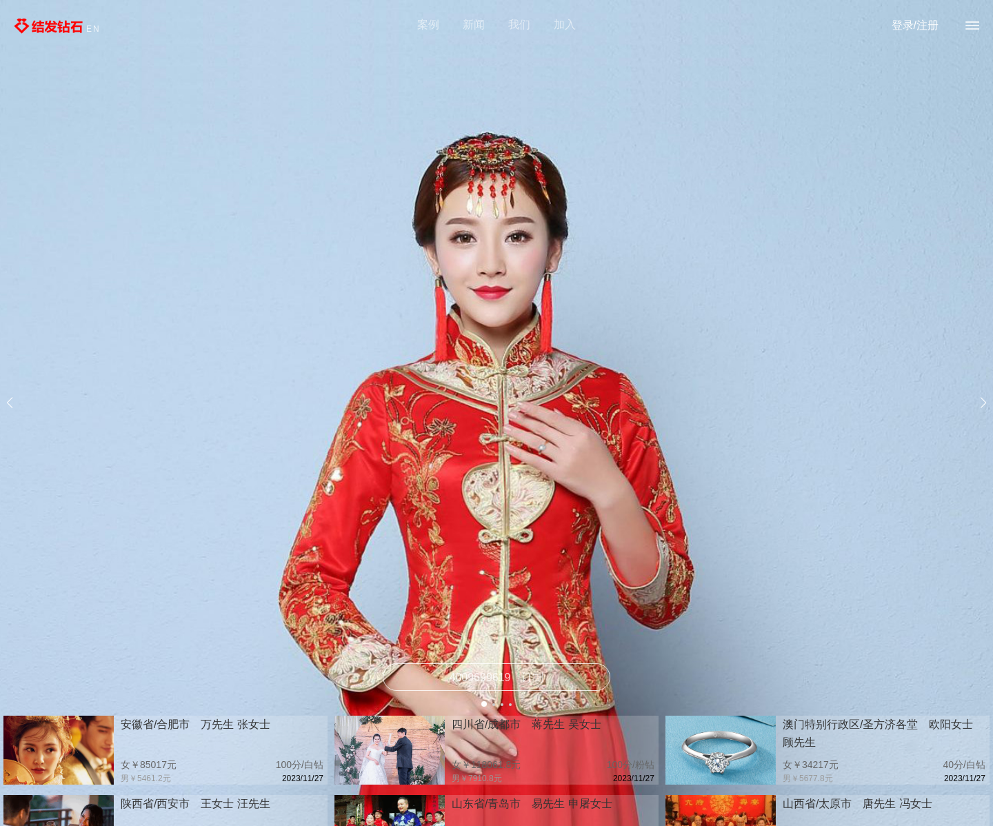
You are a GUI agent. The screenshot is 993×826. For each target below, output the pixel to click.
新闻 (474, 24)
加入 (565, 24)
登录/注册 (915, 25)
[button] (484, 704)
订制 (497, 677)
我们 (519, 24)
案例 (428, 24)
